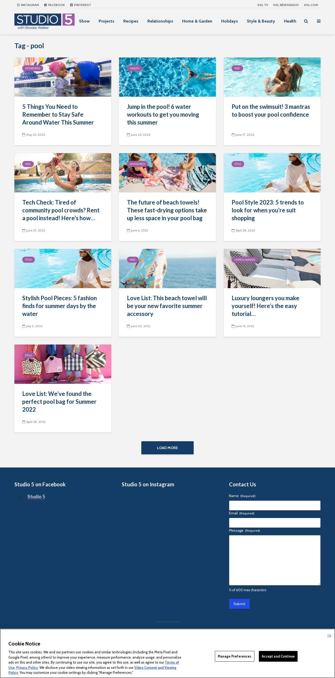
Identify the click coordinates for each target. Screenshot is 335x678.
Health (290, 21)
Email (241, 515)
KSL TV (263, 5)
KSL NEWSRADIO (286, 5)
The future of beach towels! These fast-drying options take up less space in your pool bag (167, 210)
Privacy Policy (27, 667)
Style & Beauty (261, 21)
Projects (106, 21)
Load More (167, 447)
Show (84, 21)
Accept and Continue (278, 656)
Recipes (130, 21)
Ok (329, 635)
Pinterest (80, 5)
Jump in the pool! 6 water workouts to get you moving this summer (163, 114)
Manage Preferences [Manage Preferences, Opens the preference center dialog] (234, 656)
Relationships (160, 21)
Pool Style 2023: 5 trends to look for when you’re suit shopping (268, 210)
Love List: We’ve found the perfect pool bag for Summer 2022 (59, 401)
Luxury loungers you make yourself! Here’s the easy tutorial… (265, 305)
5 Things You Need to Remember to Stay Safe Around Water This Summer (58, 114)
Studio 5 (36, 499)
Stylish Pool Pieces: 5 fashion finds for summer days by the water (59, 305)
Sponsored (32, 68)
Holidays (229, 21)
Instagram (28, 5)
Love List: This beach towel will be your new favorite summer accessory (167, 305)
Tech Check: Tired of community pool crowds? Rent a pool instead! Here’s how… (60, 210)
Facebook (54, 5)
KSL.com (311, 5)
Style (237, 164)
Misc (237, 68)
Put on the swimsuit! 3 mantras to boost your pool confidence (271, 110)
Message (244, 533)
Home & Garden (197, 21)
